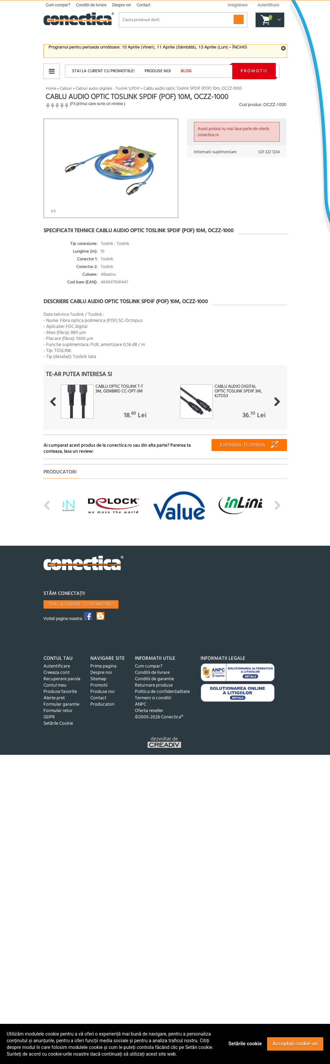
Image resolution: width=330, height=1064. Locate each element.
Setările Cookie (58, 723)
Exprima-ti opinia (242, 445)
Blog (186, 71)
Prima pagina (103, 666)
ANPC (140, 704)
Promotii (254, 71)
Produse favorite (60, 692)
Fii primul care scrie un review (97, 104)
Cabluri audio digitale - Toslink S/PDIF (108, 88)
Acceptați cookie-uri (295, 1044)
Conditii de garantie (154, 679)
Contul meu (55, 685)
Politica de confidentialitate (162, 692)
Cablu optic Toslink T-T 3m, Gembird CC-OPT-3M (119, 389)
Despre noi (121, 5)
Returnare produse (154, 685)
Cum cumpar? (58, 5)
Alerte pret (54, 698)
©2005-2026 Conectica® (159, 717)
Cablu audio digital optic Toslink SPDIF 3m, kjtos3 (238, 391)
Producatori (102, 704)
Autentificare (57, 666)
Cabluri (66, 88)
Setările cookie (245, 1044)
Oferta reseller (149, 711)
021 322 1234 (269, 152)
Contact (143, 5)
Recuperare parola (62, 679)
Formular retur (58, 711)
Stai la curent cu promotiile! (103, 71)
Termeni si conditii (153, 698)
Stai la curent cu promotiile (81, 604)
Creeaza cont (57, 673)
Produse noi (158, 71)
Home (51, 88)
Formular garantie (61, 704)
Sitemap (98, 679)
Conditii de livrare (91, 5)
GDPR (49, 717)
